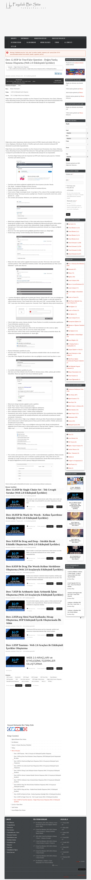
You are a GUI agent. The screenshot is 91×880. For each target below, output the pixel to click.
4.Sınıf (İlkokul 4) (73, 239)
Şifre (67, 180)
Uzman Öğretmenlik (74, 379)
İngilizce (71, 276)
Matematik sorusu (72, 201)
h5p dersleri (18, 677)
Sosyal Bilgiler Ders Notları (19, 810)
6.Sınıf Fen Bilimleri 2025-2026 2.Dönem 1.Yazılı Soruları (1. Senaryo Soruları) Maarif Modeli (46, 831)
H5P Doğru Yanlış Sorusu (38, 679)
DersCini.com (10, 852)
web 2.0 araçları (25, 681)
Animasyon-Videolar (41, 38)
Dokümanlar (25, 38)
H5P (17, 679)
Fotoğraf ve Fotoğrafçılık (75, 460)
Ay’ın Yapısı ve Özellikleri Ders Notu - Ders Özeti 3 (75, 524)
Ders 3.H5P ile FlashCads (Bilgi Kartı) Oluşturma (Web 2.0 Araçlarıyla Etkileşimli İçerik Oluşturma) (36, 762)
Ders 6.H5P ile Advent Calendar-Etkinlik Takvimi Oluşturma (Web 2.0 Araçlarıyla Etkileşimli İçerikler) (37, 776)
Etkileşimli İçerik (74, 424)
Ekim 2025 (66, 847)
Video (19, 85)
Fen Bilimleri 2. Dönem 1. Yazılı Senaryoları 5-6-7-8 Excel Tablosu (44, 861)
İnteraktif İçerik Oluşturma (12, 681)
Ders (67, 135)
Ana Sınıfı (72, 224)
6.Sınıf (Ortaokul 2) (74, 246)
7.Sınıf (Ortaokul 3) (74, 250)
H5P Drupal (26, 677)
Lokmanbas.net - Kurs (13, 832)
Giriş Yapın (50, 506)
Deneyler (9, 845)
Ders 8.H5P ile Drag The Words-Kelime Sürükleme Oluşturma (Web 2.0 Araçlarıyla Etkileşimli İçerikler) (35, 785)
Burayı (81, 88)
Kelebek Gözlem (11, 840)
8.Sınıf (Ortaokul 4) (74, 254)
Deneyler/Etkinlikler (59, 38)
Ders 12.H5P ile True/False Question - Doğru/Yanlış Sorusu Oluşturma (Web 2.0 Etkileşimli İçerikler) (37, 800)
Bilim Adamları (31, 42)
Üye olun (59, 506)
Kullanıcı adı (69, 174)
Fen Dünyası (10, 822)
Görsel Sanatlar (73, 375)
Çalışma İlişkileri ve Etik (75, 349)
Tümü (83, 617)
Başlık (67, 124)
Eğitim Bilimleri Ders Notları (19, 739)
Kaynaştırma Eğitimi (74, 321)
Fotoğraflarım (11, 825)
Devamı (56, 865)
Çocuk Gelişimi (73, 280)
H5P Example (34, 677)
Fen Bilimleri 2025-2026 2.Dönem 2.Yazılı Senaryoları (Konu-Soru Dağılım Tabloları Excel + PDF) (46, 824)
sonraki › (83, 861)
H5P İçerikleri (9, 679)
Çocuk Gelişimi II (74, 318)
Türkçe (13, 748)
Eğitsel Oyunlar (73, 398)
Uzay (70, 434)
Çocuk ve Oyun (73, 297)
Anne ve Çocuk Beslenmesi (76, 284)
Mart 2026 (65, 827)
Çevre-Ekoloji (73, 438)
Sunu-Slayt (72, 402)
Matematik (72, 269)
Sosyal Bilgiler (73, 340)
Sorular (71, 421)
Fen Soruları (10, 830)
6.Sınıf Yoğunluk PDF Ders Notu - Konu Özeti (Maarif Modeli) (74, 584)
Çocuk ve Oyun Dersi (58, 81)
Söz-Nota (9, 847)
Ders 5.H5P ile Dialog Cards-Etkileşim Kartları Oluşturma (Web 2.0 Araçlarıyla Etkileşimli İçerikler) (37, 771)
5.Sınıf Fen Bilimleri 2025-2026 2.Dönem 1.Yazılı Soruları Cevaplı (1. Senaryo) (46, 842)
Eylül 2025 (66, 852)
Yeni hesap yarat (71, 185)
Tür (67, 154)
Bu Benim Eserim (16, 42)
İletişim (13, 46)
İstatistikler (66, 877)
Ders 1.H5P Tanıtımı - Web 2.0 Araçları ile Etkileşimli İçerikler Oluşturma (32, 753)
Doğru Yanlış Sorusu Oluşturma (21, 67)
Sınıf (67, 130)
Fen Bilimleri (15, 742)
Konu (67, 147)
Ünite (67, 141)
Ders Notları (72, 395)
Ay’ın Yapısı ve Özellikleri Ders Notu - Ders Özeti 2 (75, 541)
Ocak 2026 (66, 837)
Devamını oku (32, 506)
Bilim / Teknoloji (73, 453)
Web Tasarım (72, 442)
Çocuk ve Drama (73, 310)
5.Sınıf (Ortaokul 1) (74, 242)
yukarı (34, 81)
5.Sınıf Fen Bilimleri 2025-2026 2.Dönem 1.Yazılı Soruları (46, 856)
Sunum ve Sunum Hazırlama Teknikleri (21, 745)
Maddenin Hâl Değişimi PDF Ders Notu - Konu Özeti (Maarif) (75, 594)
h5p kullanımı (53, 677)
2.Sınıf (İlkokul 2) (73, 231)
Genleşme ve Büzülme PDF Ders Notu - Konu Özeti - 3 (74, 603)
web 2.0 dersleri (35, 681)
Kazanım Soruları (12, 835)
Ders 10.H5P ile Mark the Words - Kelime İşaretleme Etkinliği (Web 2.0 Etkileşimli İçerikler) (37, 794)
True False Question (25, 679)
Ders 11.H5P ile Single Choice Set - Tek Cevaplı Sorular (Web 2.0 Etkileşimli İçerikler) (19, 81)
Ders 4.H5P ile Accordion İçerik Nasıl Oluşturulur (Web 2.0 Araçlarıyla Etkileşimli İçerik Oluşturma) (36, 766)
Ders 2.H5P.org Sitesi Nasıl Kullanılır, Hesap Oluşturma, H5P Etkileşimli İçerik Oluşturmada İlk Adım (33, 619)
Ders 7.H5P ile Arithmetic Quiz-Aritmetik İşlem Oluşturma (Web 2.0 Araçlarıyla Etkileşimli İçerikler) (37, 781)
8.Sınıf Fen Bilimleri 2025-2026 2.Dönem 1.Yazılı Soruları (46, 847)
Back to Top (82, 869)
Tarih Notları (15, 807)
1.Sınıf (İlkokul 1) (74, 227)
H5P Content (9, 677)
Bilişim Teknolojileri (15, 88)
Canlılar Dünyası (73, 449)
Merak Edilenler (45, 42)
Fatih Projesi (72, 464)
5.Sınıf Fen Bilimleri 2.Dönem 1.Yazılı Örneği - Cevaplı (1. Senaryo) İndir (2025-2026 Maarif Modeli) (75, 574)
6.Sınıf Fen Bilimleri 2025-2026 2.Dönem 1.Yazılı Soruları (46, 852)
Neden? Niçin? (73, 413)
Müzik (70, 468)
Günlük (71, 457)
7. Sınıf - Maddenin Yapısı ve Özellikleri (75, 488)
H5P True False (44, 677)
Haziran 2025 (66, 857)
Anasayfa (13, 38)
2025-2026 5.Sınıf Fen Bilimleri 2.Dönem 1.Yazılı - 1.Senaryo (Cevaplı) (46, 837)
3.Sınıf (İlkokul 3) (74, 235)
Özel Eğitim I (72, 306)
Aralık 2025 (66, 842)
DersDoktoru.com (12, 837)
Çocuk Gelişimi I (73, 288)
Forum (57, 42)
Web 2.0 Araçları (16, 750)
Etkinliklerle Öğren (12, 850)
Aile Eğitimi (72, 314)
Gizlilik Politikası (81, 875)
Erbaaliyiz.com (11, 842)
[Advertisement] (45, 22)
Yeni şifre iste (70, 187)
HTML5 (50, 681)
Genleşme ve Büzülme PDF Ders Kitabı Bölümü (74, 611)
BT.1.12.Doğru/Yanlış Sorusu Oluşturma (20, 95)
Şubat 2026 (66, 832)
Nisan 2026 (66, 822)
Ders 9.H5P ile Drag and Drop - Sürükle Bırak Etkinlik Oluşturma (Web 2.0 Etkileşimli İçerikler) (36, 790)
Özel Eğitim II (73, 331)
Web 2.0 (44, 681)
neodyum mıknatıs (79, 62)
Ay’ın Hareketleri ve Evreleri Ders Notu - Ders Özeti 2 (75, 558)
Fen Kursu (10, 827)
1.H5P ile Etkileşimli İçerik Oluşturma (19, 92)
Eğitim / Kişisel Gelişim (75, 445)
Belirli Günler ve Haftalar (75, 406)
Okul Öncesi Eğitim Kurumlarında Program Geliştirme (75, 360)
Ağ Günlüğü (69, 42)
